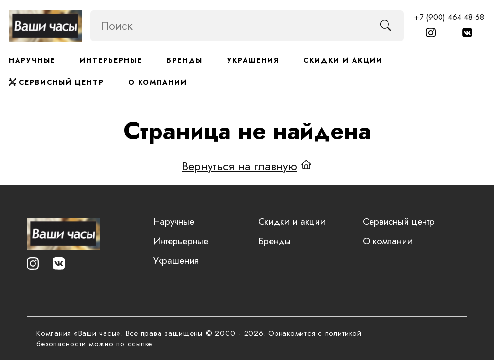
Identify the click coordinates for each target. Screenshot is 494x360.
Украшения (253, 60)
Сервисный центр (56, 82)
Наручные (32, 60)
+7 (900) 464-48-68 (449, 17)
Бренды (184, 60)
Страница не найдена (247, 130)
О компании (157, 82)
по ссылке (134, 344)
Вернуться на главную (239, 165)
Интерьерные (111, 60)
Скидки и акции (343, 60)
